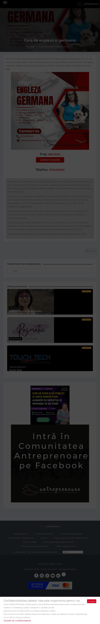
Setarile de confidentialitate (17, 620)
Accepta (91, 601)
